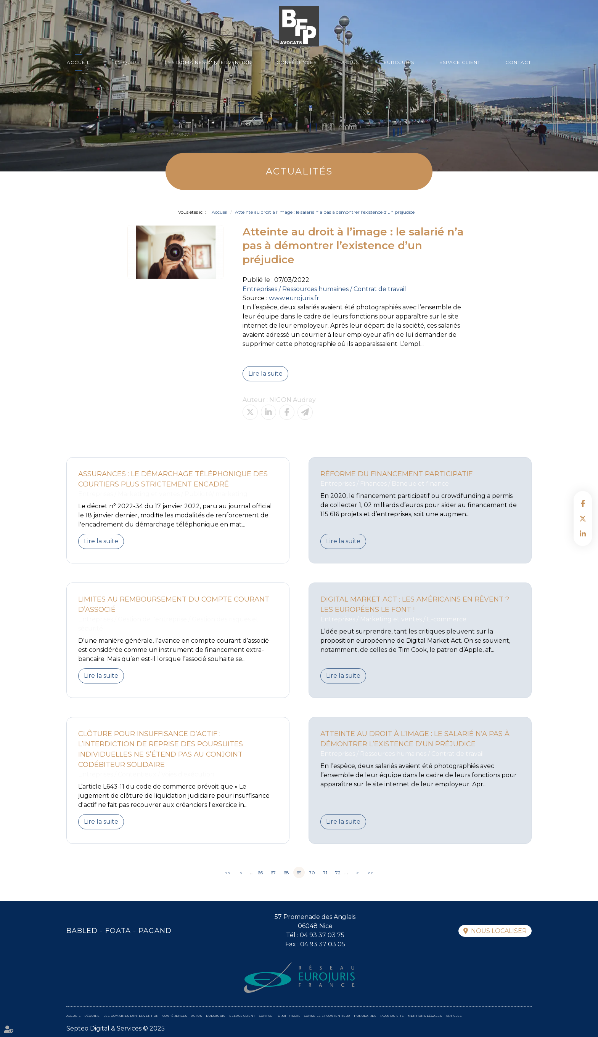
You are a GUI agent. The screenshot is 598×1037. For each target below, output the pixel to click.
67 (273, 872)
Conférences (296, 62)
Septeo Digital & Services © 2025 (115, 1028)
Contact (518, 62)
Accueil (78, 62)
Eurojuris (399, 62)
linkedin (583, 534)
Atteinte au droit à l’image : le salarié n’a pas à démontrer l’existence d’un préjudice (325, 212)
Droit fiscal (289, 1016)
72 (338, 872)
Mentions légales (425, 1016)
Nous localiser (499, 931)
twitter (583, 518)
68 (286, 872)
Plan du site (392, 1016)
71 (325, 872)
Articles (454, 1016)
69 (299, 872)
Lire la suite (265, 373)
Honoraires (365, 1016)
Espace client (460, 62)
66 (260, 872)
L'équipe (127, 62)
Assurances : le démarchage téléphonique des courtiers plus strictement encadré (173, 479)
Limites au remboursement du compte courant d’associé (173, 604)
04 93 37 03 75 (322, 935)
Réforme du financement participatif (396, 474)
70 (312, 872)
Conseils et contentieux (327, 1016)
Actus (350, 62)
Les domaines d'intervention (208, 62)
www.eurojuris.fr (294, 298)
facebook (583, 503)
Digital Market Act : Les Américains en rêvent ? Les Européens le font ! (414, 604)
